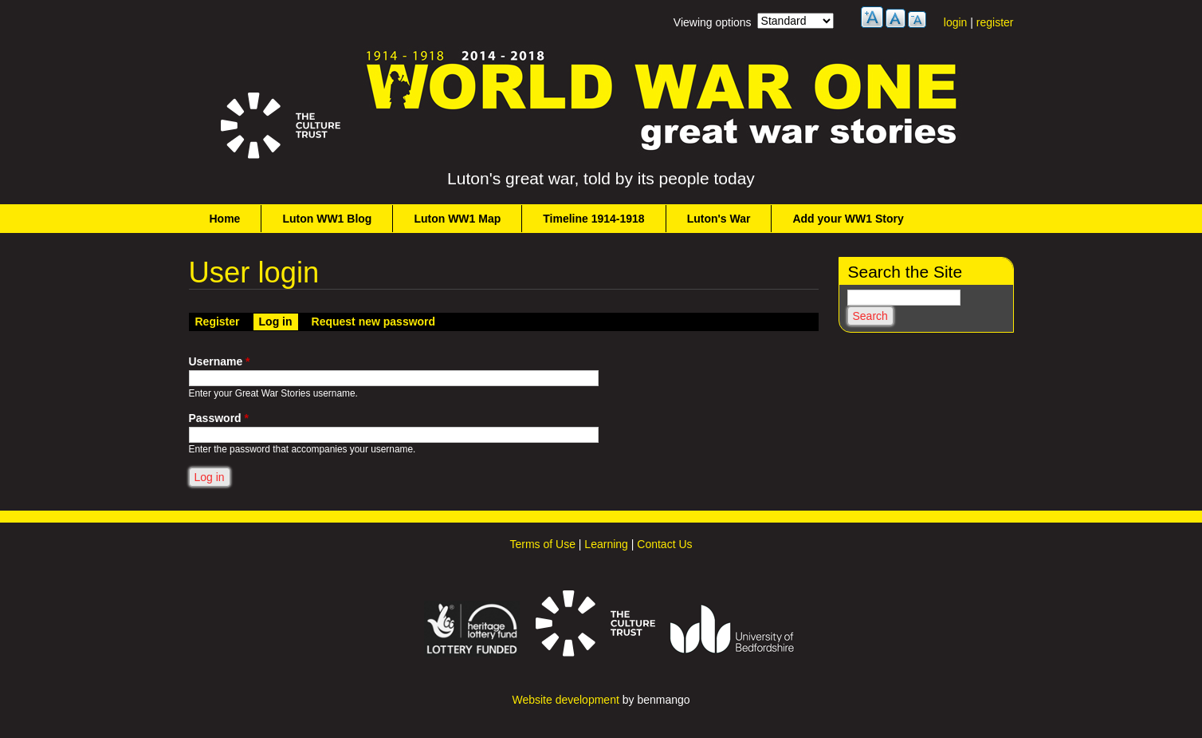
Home (225, 218)
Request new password (374, 321)
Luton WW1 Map (457, 218)
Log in (278, 321)
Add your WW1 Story (847, 218)
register (995, 22)
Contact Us (664, 544)
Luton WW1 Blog (326, 218)
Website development (565, 699)
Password (219, 418)
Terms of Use (542, 544)
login (956, 22)
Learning (606, 544)
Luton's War (719, 218)
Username (219, 361)
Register (217, 321)
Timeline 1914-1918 (593, 218)
